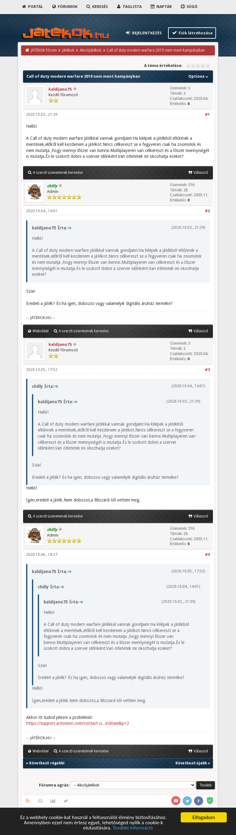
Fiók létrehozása (192, 32)
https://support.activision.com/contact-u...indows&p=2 (77, 723)
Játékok (68, 50)
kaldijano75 (60, 89)
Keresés (97, 6)
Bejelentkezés (143, 32)
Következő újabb (191, 763)
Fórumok (64, 6)
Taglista (129, 6)
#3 (207, 370)
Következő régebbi (47, 763)
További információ (132, 828)
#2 (207, 211)
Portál (32, 6)
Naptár (161, 6)
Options (199, 76)
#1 (207, 114)
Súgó (189, 6)
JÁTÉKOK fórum (44, 50)
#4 (207, 554)
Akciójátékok (90, 50)
